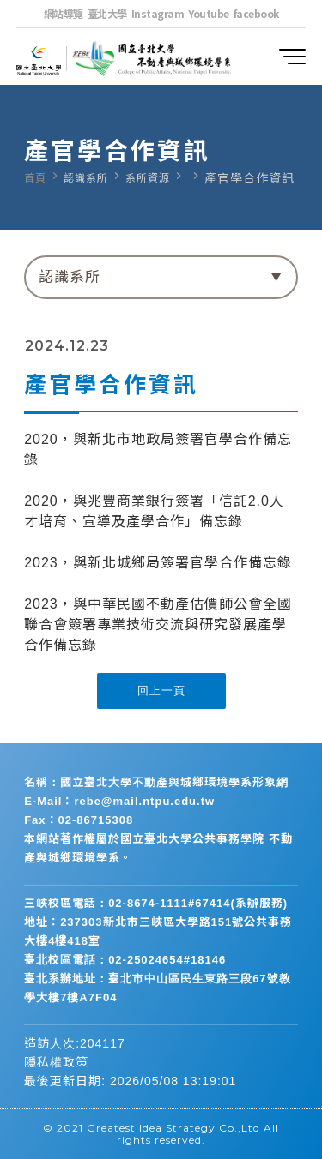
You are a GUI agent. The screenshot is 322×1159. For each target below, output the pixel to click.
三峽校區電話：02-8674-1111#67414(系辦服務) (156, 903)
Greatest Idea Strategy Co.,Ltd (173, 1127)
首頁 (35, 178)
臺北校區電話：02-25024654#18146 (125, 959)
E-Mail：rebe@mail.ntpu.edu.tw (119, 801)
